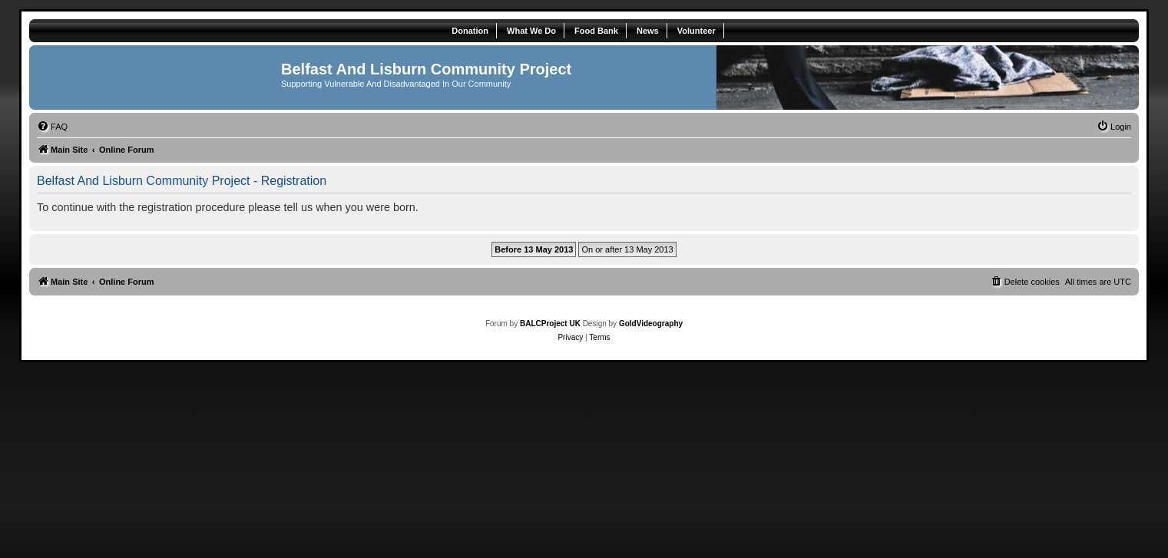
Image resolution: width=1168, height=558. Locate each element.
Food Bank (596, 30)
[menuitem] (52, 126)
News (648, 30)
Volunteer (696, 30)
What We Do (531, 30)
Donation (470, 30)
